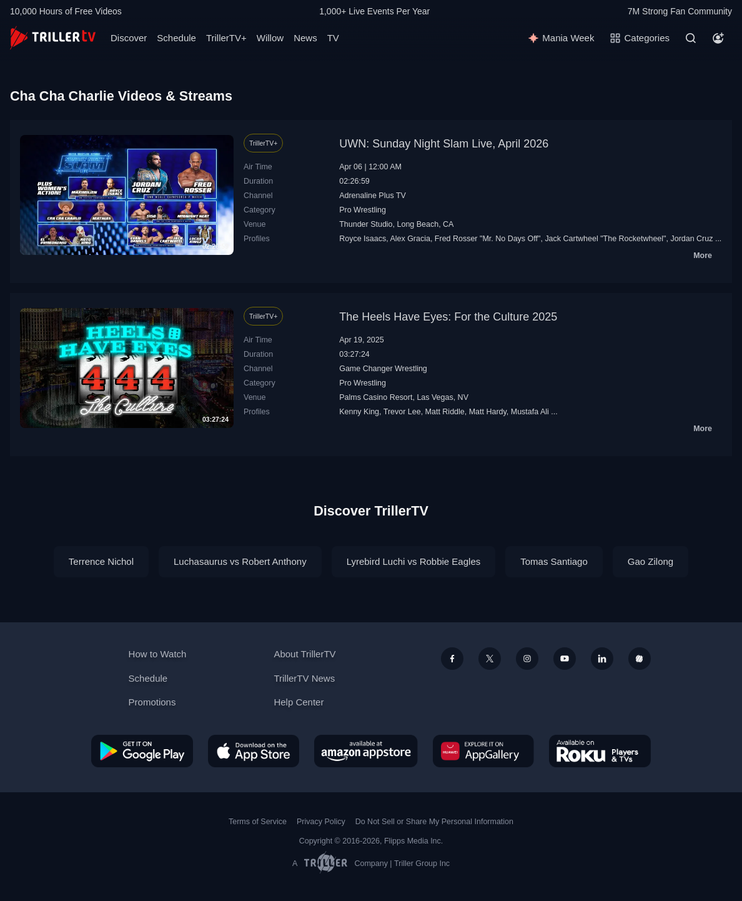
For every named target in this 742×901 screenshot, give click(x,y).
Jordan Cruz (691, 238)
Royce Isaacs (362, 238)
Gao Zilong (650, 561)
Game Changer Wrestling (383, 368)
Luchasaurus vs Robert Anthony (240, 561)
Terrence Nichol (101, 561)
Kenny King (359, 411)
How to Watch (158, 654)
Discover (129, 37)
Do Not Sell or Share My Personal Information (434, 821)
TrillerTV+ (226, 37)
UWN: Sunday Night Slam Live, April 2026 (443, 143)
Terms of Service (258, 821)
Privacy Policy (321, 821)
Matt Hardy (488, 411)
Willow (270, 37)
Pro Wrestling (362, 210)
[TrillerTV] (53, 37)
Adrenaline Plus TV (372, 195)
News (305, 37)
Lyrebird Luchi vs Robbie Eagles (414, 561)
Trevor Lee (402, 411)
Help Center (299, 702)
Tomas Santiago (554, 561)
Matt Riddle (445, 411)
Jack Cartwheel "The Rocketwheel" (605, 238)
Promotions (152, 702)
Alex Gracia (410, 238)
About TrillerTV (304, 654)
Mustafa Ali (530, 411)
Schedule (176, 37)
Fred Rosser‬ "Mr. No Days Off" (488, 238)
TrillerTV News (304, 678)
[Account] (718, 38)
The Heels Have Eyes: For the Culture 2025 (448, 317)
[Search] (691, 38)
